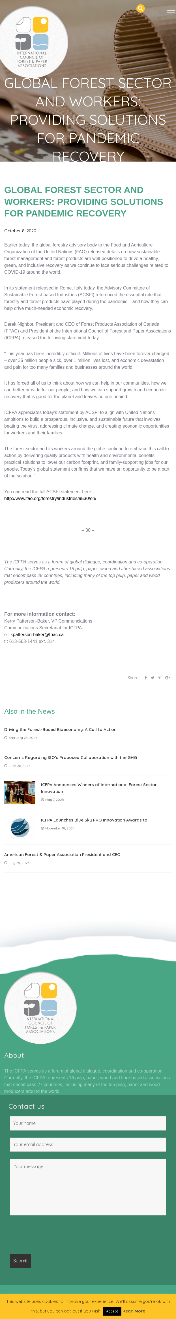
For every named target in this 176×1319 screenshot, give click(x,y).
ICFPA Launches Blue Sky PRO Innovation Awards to (94, 820)
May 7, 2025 (52, 799)
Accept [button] (112, 1311)
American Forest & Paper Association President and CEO (62, 854)
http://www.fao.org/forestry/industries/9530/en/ (50, 498)
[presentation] (53, 1236)
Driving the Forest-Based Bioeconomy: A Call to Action (60, 729)
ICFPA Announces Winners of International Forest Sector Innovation (99, 788)
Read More (134, 1311)
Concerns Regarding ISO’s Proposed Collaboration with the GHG (70, 757)
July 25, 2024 (16, 863)
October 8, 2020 (20, 230)
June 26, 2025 (17, 765)
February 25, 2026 (20, 737)
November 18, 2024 (57, 828)
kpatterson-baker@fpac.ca (37, 634)
